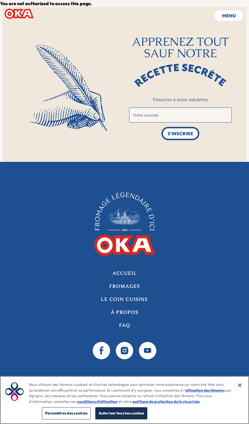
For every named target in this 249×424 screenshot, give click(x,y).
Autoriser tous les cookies (121, 413)
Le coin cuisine (124, 299)
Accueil (19, 14)
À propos (124, 312)
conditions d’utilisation (97, 401)
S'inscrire (180, 133)
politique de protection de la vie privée (166, 401)
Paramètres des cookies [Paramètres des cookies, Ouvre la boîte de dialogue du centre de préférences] (66, 413)
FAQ (124, 325)
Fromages (124, 286)
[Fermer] (239, 385)
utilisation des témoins (205, 390)
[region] (124, 400)
